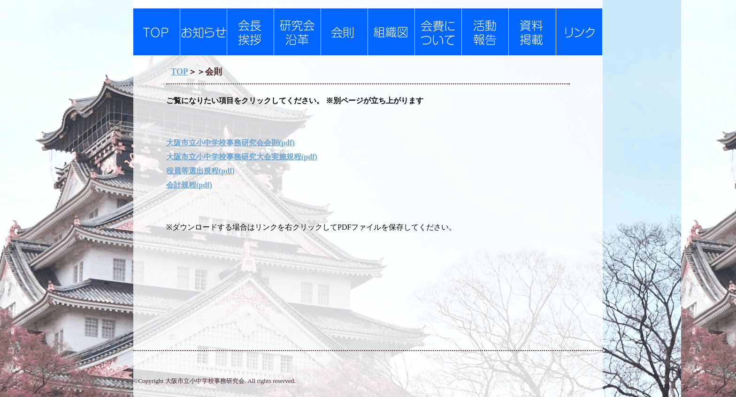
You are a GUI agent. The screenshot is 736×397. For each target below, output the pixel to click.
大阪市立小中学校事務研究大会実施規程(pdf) (241, 157)
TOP (179, 71)
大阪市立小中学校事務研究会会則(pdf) (230, 143)
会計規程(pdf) (189, 185)
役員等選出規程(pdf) (200, 171)
